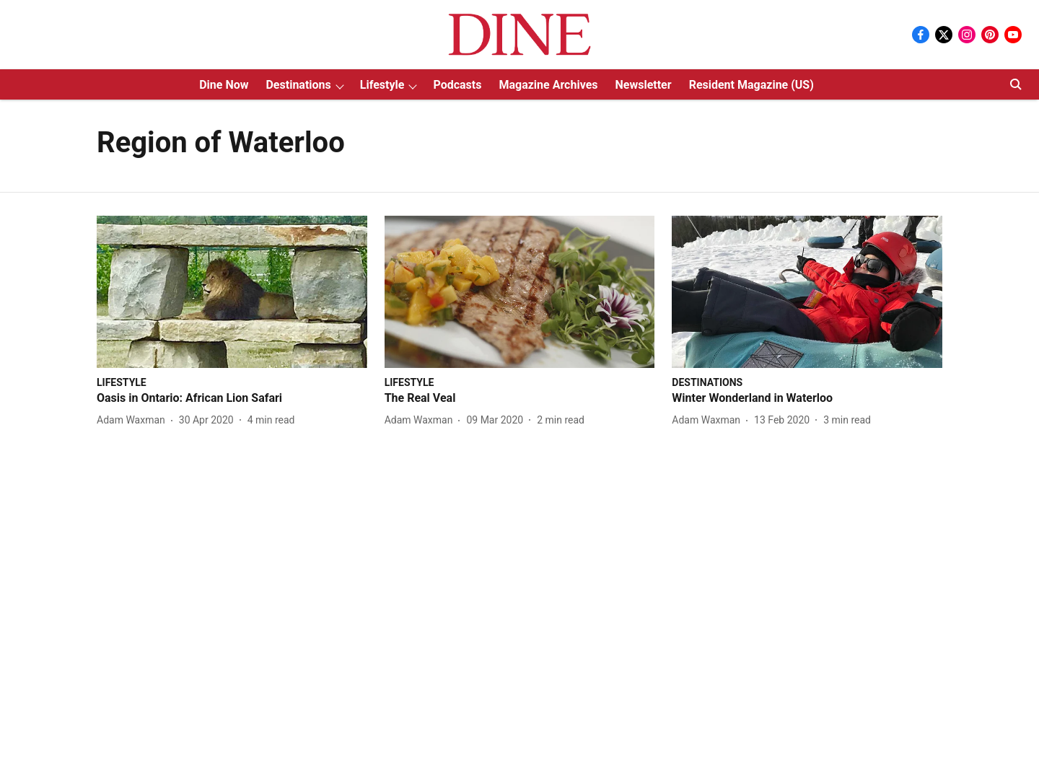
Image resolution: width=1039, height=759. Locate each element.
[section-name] (121, 382)
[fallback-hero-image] (232, 292)
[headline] (232, 398)
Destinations (298, 85)
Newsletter (643, 85)
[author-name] (134, 420)
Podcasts (457, 85)
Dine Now (223, 85)
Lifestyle (382, 85)
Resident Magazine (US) (751, 85)
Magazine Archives (548, 85)
